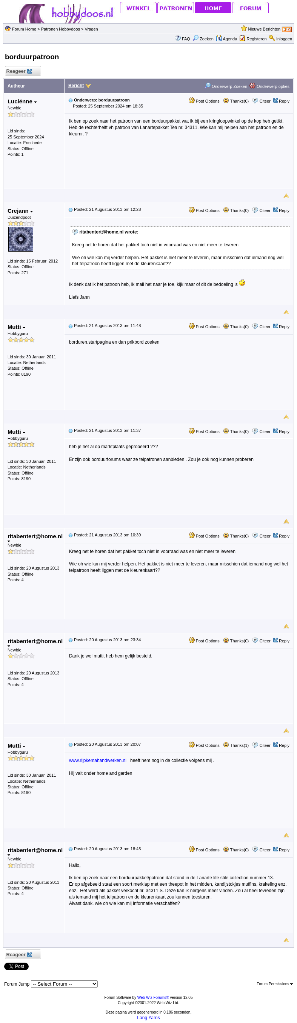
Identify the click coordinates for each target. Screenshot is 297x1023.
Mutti (16, 327)
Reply (284, 101)
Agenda (226, 39)
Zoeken (203, 39)
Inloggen (284, 39)
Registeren (257, 39)
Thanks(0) (236, 101)
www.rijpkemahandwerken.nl (97, 760)
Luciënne (22, 101)
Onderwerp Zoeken (226, 86)
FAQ (186, 39)
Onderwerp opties (269, 86)
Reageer (19, 71)
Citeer (265, 101)
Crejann (20, 210)
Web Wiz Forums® (153, 997)
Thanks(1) (236, 745)
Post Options (204, 101)
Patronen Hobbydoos (60, 29)
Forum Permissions (275, 984)
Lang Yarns (148, 1017)
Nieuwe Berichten (264, 29)
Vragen (91, 29)
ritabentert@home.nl (35, 537)
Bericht (76, 85)
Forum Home (24, 29)
